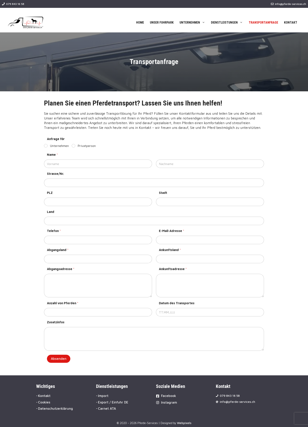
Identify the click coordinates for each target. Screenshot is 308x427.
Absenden (58, 359)
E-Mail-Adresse (171, 231)
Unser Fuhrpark (162, 22)
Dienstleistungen (228, 22)
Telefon (54, 231)
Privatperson (87, 146)
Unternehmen (194, 22)
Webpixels (184, 423)
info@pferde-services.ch (290, 3)
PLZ (50, 192)
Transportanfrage (263, 22)
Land (50, 212)
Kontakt (290, 22)
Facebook (168, 396)
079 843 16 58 (15, 3)
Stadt (163, 192)
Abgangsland (58, 250)
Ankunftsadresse (173, 269)
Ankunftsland (170, 250)
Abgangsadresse (60, 269)
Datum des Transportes (176, 303)
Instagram (169, 402)
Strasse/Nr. (55, 173)
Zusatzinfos (55, 322)
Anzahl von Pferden (62, 303)
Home (140, 22)
